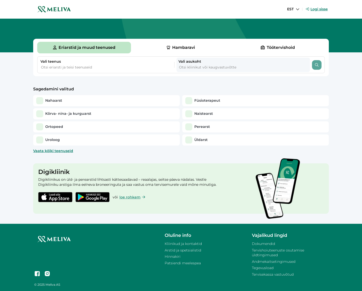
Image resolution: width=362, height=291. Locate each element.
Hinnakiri (172, 256)
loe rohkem (132, 197)
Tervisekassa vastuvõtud (273, 274)
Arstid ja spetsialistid (183, 250)
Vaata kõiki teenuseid (53, 151)
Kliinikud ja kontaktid (183, 243)
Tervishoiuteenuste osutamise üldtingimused (278, 253)
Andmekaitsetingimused (273, 261)
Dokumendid (263, 243)
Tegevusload (263, 268)
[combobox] (99, 67)
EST (290, 9)
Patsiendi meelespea (183, 263)
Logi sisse (316, 9)
